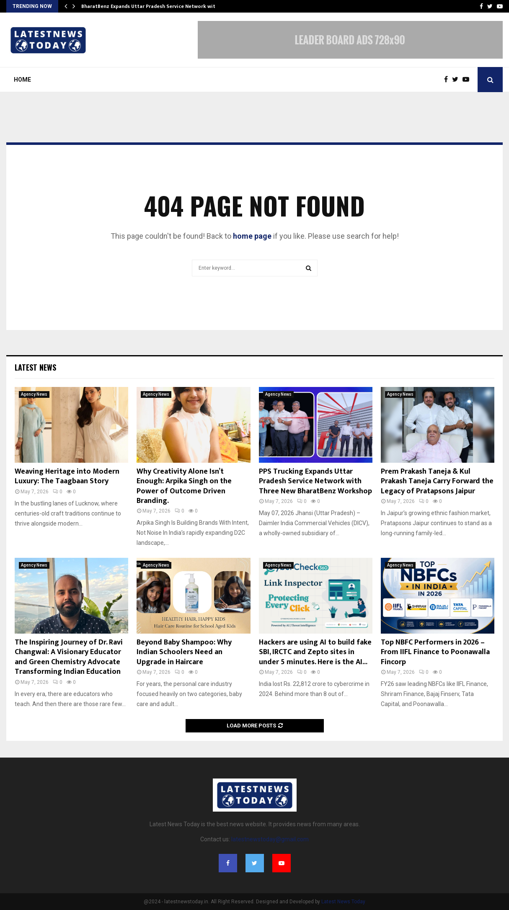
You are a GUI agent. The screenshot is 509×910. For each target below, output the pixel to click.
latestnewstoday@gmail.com (270, 839)
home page (252, 236)
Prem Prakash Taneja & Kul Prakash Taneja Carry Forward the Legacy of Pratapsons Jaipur (437, 481)
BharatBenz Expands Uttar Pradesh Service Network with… (151, 6)
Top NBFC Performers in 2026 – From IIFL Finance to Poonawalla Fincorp (435, 652)
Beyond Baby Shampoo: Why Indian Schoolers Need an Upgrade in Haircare (184, 652)
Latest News (35, 367)
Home (22, 79)
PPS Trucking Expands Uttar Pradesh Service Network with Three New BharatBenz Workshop (315, 481)
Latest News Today (343, 902)
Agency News (34, 394)
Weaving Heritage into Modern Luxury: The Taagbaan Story (67, 476)
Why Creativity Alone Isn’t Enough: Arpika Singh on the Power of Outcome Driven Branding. (184, 486)
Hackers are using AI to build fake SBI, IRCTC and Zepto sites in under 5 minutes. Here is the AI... (315, 652)
